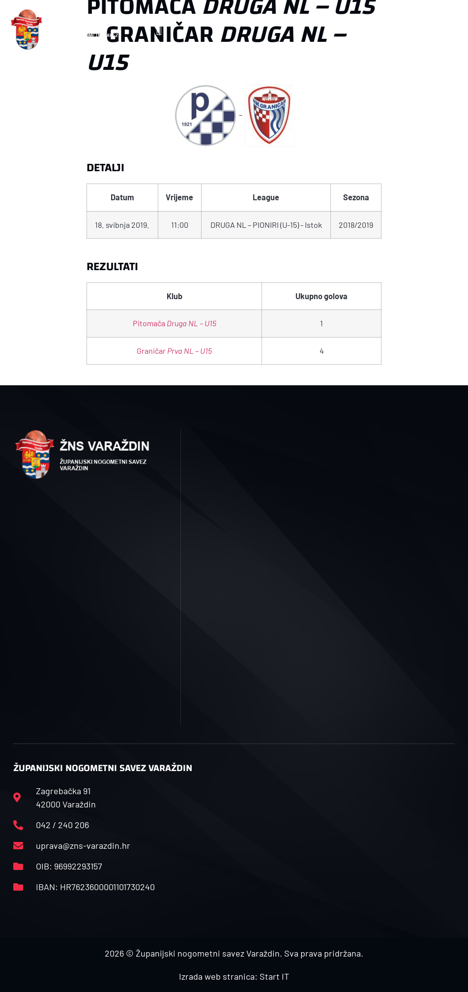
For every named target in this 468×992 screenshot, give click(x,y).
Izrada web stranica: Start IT (234, 976)
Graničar (174, 350)
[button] (159, 29)
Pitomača (174, 323)
